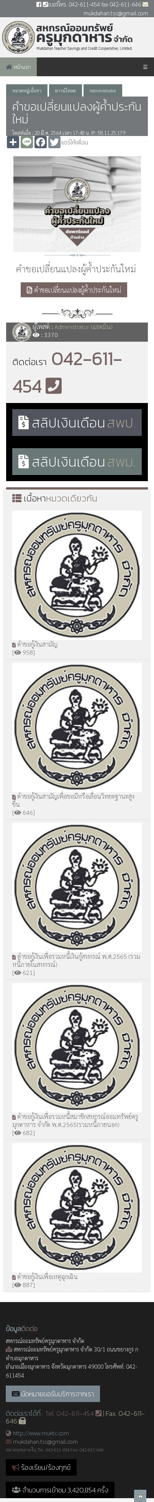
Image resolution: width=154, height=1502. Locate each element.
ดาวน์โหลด (65, 90)
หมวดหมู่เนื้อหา (26, 90)
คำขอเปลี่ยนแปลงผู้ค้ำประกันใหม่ (74, 289)
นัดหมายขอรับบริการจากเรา (57, 1394)
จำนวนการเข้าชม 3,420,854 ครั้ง (60, 1490)
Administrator (103, 90)
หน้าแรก (18, 66)
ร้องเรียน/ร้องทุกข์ (45, 1467)
